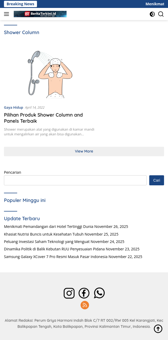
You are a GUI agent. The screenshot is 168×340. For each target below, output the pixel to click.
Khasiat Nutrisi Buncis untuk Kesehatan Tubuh (44, 234)
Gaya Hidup (13, 107)
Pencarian (12, 172)
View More (84, 151)
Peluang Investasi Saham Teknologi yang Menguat (47, 241)
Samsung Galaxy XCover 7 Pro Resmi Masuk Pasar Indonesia (56, 256)
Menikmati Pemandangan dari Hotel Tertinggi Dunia (48, 226)
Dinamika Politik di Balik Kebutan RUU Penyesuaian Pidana (54, 248)
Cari (156, 180)
